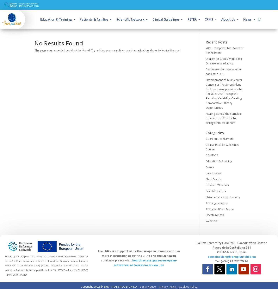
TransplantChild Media (220, 209)
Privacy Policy (167, 286)
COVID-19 (212, 155)
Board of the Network (219, 139)
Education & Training (56, 20)
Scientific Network (130, 20)
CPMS (209, 20)
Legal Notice (148, 286)
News (247, 20)
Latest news (213, 173)
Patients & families (94, 20)
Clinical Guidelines (165, 20)
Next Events (213, 179)
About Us (228, 20)
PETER (192, 20)
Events (210, 167)
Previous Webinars (217, 185)
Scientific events (216, 191)
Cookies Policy (188, 286)
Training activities (216, 203)
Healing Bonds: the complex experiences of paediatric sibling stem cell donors (223, 118)
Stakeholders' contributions (223, 197)
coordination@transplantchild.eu (232, 257)
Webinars (211, 221)
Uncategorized (215, 215)
